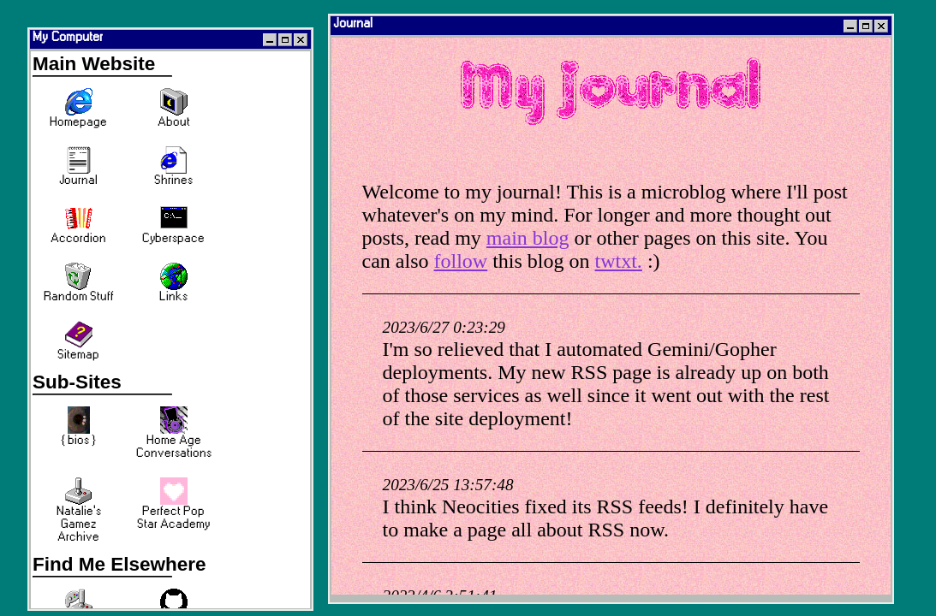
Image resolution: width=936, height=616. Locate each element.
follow (461, 261)
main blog (527, 238)
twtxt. (618, 261)
